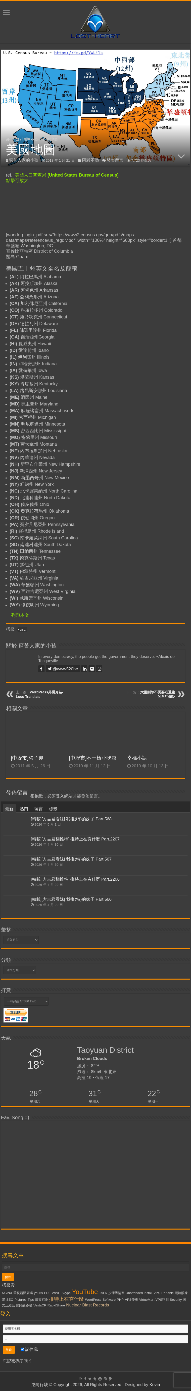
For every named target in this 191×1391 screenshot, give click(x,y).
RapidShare (56, 1305)
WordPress (93, 1299)
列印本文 (20, 615)
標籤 (53, 808)
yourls (38, 1293)
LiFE (23, 629)
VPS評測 (162, 1299)
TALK (103, 1293)
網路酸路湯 (24, 1305)
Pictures (20, 1299)
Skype (66, 1293)
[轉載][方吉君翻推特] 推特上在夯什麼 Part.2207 (75, 839)
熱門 (24, 808)
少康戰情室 (116, 1293)
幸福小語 (137, 758)
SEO (9, 1299)
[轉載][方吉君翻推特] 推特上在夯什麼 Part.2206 (75, 879)
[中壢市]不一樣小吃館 (92, 758)
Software (109, 1299)
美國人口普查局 (67, 175)
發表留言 (114, 160)
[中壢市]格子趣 (27, 758)
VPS (156, 1293)
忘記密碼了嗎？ (17, 1361)
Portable (167, 1293)
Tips (31, 1299)
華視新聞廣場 (23, 1293)
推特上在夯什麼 (66, 1299)
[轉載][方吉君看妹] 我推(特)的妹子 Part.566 (71, 899)
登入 (60, 796)
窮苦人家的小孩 (24, 160)
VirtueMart (146, 1299)
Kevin (154, 1384)
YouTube (85, 1292)
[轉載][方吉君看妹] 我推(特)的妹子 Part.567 (71, 859)
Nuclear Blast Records (87, 1304)
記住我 (29, 1349)
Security (176, 1299)
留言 (38, 808)
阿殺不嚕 (30, 139)
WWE (56, 1293)
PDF (47, 1293)
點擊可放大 (17, 180)
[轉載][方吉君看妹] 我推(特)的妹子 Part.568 (71, 819)
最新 (9, 808)
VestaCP (39, 1305)
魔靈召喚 (41, 1299)
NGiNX (7, 1293)
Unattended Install (139, 1293)
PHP (120, 1299)
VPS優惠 (131, 1299)
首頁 (12, 139)
